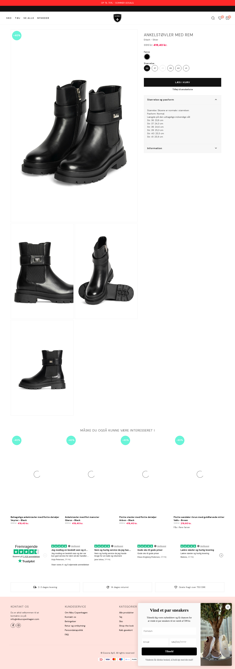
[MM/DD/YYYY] (183, 642)
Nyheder (43, 18)
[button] (182, 99)
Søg (213, 18)
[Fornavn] (169, 631)
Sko (9, 18)
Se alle (28, 18)
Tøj (17, 18)
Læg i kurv (182, 82)
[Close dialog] (228, 607)
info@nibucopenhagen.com (25, 619)
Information (154, 148)
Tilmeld (169, 651)
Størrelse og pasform (160, 99)
